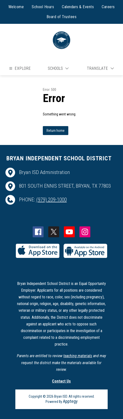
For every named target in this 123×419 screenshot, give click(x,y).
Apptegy (70, 401)
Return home (56, 131)
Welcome (16, 6)
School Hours (43, 6)
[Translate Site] (100, 68)
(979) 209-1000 (51, 200)
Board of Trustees (62, 16)
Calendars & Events (78, 6)
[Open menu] (19, 68)
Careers (108, 6)
